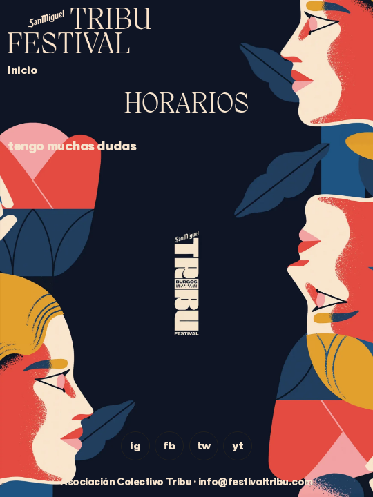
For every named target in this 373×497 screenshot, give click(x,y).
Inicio (22, 70)
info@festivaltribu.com (255, 482)
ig (135, 445)
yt (237, 445)
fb (169, 445)
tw (204, 445)
